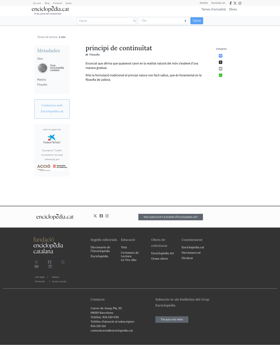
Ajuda (68, 3)
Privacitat (40, 281)
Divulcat (204, 3)
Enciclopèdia (99, 256)
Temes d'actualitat (213, 9)
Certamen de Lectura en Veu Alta (130, 256)
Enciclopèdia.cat (192, 247)
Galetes (55, 277)
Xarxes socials (59, 281)
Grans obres (159, 258)
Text (124, 247)
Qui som (37, 3)
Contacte (57, 3)
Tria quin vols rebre (172, 319)
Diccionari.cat (218, 3)
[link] (52, 108)
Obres (233, 9)
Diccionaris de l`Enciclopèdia (100, 249)
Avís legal (39, 277)
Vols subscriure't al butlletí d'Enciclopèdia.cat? (171, 217)
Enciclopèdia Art (162, 253)
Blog (47, 3)
